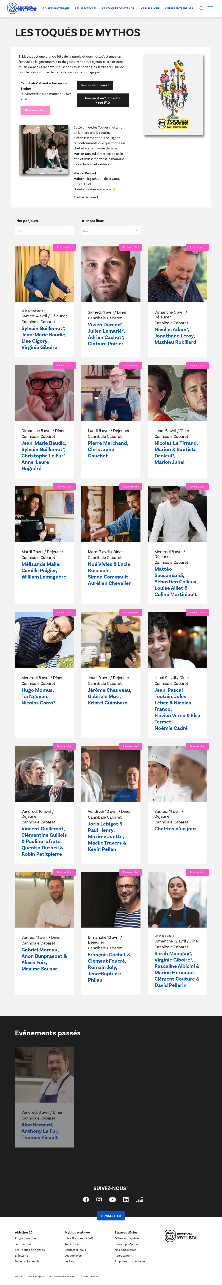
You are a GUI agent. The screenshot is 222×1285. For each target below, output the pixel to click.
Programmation (25, 8)
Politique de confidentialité (62, 1276)
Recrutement (123, 1256)
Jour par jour (150, 8)
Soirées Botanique (56, 8)
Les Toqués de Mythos (118, 8)
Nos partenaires (125, 1250)
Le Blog (69, 1261)
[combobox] (41, 230)
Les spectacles (86, 8)
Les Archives (73, 1256)
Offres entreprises (179, 8)
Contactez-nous (75, 1250)
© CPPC (19, 1276)
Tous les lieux (74, 1244)
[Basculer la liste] (70, 230)
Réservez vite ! (64, 247)
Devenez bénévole (27, 1261)
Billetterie (21, 1256)
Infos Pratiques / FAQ (79, 1238)
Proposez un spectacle (130, 1261)
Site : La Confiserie (90, 1276)
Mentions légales (35, 1276)
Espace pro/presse (127, 1244)
